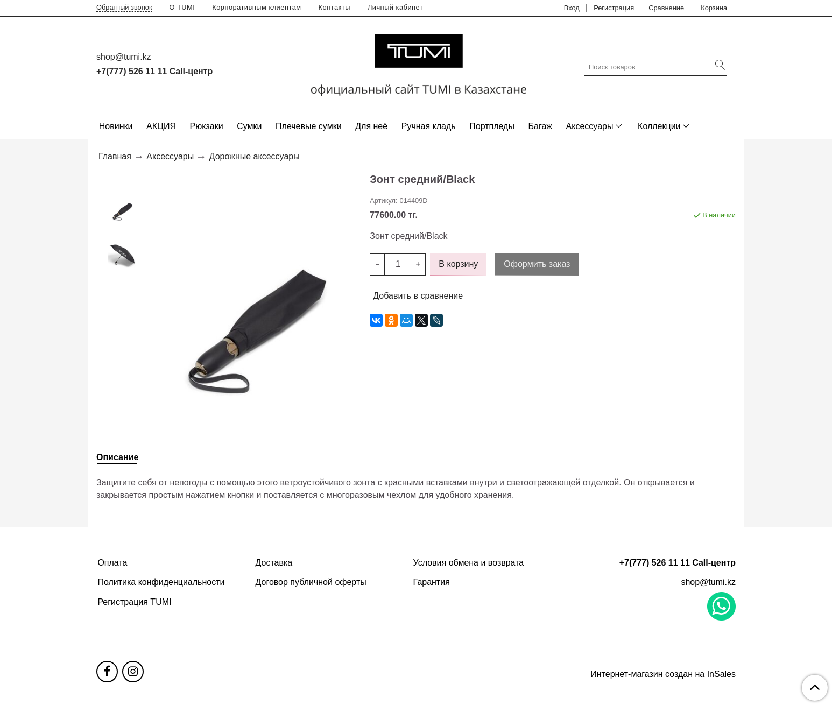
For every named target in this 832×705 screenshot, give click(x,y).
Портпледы (491, 126)
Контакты (334, 7)
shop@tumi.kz (123, 56)
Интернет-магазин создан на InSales (663, 674)
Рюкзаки (206, 126)
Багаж (540, 126)
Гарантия (431, 582)
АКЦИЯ (161, 126)
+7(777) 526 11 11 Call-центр (154, 71)
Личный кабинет (395, 7)
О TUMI (182, 7)
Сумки (249, 126)
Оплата (112, 562)
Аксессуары (590, 126)
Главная (114, 156)
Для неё (371, 126)
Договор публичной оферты (311, 582)
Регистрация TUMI (134, 602)
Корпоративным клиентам (256, 7)
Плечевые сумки (309, 126)
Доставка (274, 562)
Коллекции (659, 126)
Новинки (116, 126)
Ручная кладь (428, 126)
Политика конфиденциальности (160, 582)
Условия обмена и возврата (468, 562)
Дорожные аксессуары (254, 156)
